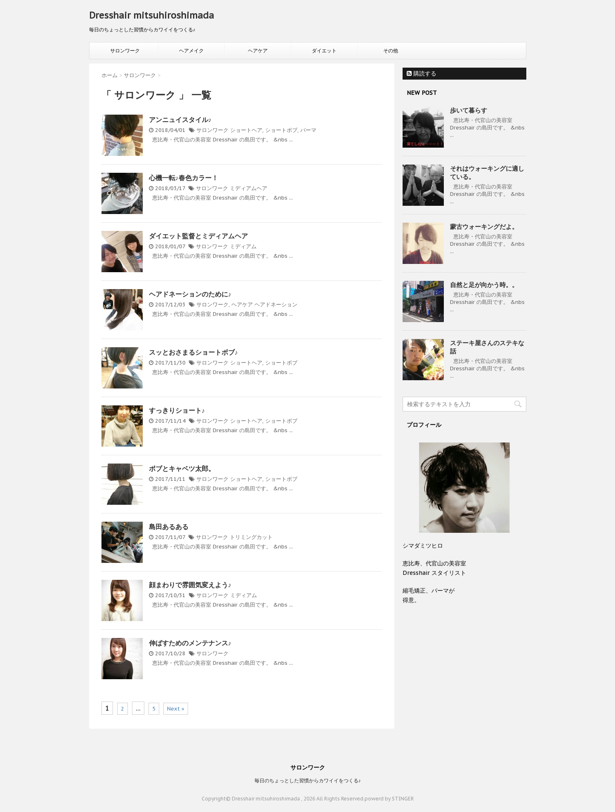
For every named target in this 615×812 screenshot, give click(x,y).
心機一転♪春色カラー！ (183, 178)
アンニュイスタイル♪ (180, 119)
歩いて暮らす (468, 110)
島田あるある (169, 527)
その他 (390, 50)
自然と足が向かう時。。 (484, 285)
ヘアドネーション (275, 304)
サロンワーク (125, 50)
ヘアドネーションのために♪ (190, 294)
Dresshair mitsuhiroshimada (151, 15)
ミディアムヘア (248, 188)
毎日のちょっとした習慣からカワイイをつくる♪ (307, 780)
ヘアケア (258, 50)
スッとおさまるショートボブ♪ (193, 352)
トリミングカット (251, 537)
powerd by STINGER (389, 799)
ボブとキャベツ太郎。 (182, 468)
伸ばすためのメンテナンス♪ (190, 643)
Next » (175, 708)
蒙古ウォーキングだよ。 (484, 227)
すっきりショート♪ (177, 410)
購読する (421, 73)
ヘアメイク (191, 50)
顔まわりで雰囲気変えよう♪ (190, 585)
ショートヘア (246, 130)
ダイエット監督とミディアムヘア (198, 236)
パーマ (308, 130)
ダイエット (324, 50)
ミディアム (243, 246)
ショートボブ (281, 130)
